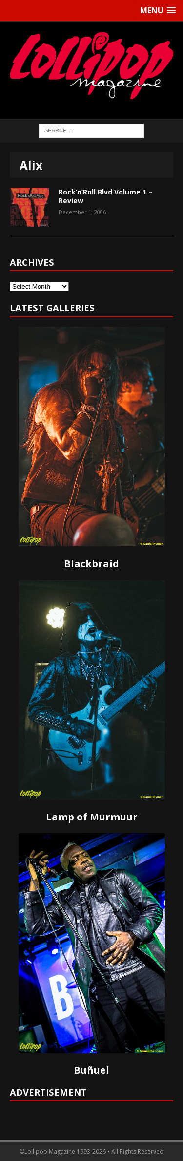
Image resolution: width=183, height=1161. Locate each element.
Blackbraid (91, 563)
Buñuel (91, 1069)
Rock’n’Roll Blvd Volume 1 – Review (105, 196)
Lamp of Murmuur (92, 816)
